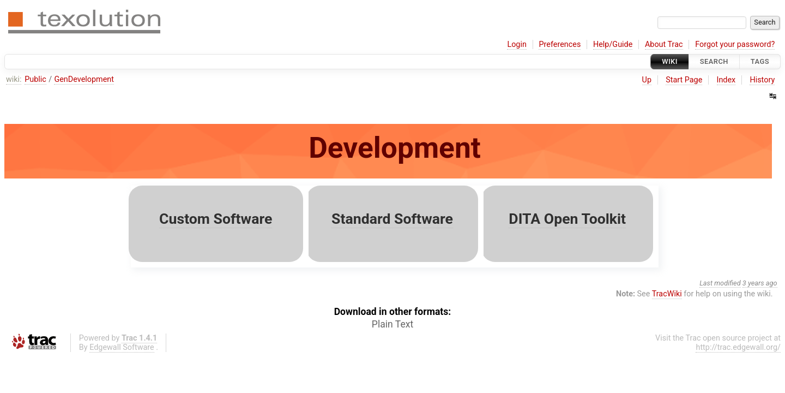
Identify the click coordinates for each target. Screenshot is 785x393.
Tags (760, 61)
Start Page (684, 80)
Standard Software (392, 219)
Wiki (670, 61)
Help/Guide (612, 44)
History (762, 80)
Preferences (560, 44)
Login (517, 44)
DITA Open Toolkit (567, 219)
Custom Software (215, 219)
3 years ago (759, 283)
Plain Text (392, 324)
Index (726, 80)
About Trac (664, 44)
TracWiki (667, 294)
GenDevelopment (84, 79)
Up (646, 80)
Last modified (720, 283)
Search (714, 61)
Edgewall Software (121, 347)
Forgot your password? (735, 44)
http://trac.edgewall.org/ (738, 347)
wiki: (14, 79)
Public (35, 79)
